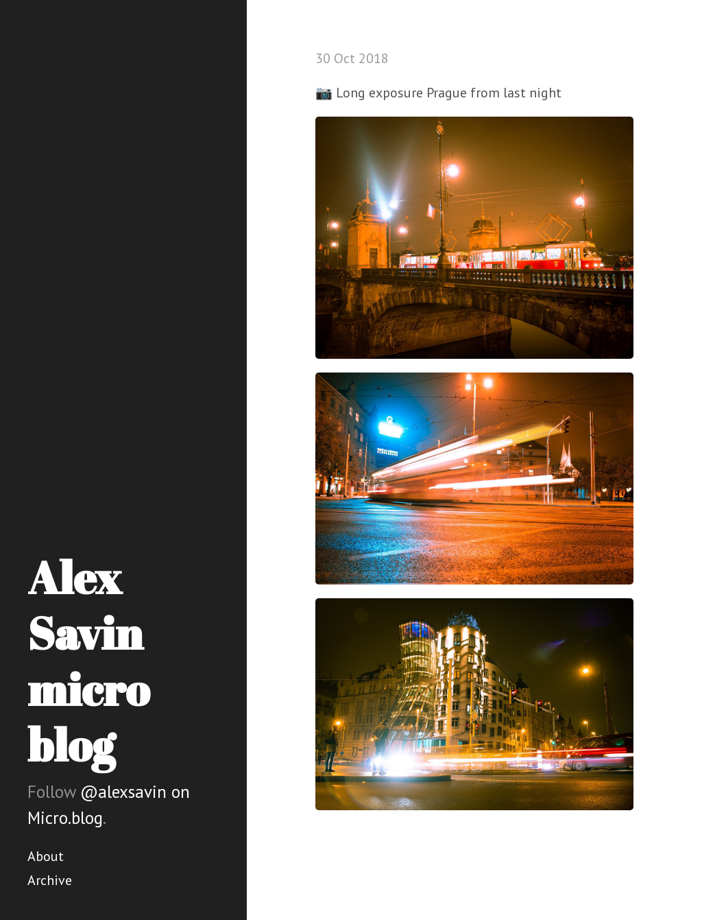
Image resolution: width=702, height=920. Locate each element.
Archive (49, 880)
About (45, 856)
